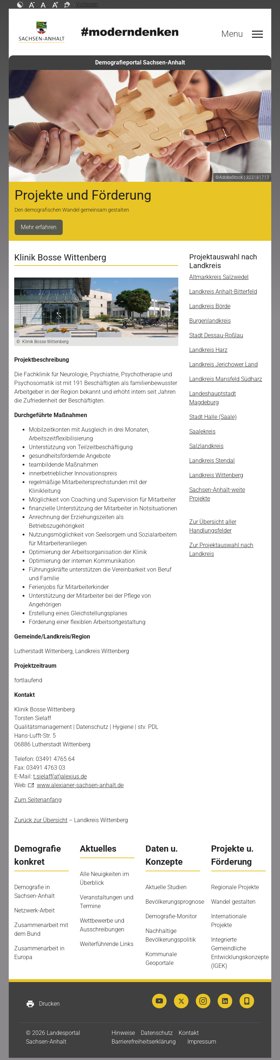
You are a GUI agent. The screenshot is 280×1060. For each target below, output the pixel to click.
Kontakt (189, 1032)
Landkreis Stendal (212, 460)
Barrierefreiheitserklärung (144, 1041)
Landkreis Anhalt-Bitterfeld (223, 291)
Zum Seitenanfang (38, 799)
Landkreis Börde (209, 306)
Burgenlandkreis (210, 320)
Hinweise (123, 1032)
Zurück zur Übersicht (40, 820)
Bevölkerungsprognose (174, 901)
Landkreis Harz (208, 349)
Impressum (201, 1041)
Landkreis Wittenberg (216, 475)
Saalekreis (202, 431)
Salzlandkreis (206, 446)
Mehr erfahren (39, 227)
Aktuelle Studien (166, 887)
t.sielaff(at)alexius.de (60, 776)
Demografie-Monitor (171, 916)
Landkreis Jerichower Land (223, 364)
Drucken (43, 1004)
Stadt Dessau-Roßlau (216, 335)
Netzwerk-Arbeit (34, 910)
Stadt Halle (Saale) (213, 416)
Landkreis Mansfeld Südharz (225, 379)
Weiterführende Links (106, 944)
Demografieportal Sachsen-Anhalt (140, 62)
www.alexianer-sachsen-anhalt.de (80, 785)
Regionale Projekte (235, 887)
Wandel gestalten (233, 901)
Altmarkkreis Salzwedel (219, 277)
